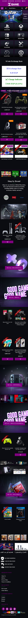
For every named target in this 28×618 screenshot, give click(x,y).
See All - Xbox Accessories (13, 423)
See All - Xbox (13, 297)
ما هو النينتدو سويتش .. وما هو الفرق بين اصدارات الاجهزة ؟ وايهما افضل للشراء (6, 552)
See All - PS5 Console (13, 268)
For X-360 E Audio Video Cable (7, 108)
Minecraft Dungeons (7, 519)
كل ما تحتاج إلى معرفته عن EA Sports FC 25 (21, 552)
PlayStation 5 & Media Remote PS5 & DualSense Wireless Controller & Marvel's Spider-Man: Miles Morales (20, 238)
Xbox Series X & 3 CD (20, 322)
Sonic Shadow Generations (21, 159)
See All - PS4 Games (13, 494)
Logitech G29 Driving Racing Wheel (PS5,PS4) (7, 236)
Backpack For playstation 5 (7, 134)
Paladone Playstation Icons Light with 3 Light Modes (21, 108)
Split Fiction (6, 159)
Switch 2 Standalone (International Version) (7, 350)
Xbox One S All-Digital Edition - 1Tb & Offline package (7, 323)
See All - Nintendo (13, 385)
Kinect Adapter (20, 448)
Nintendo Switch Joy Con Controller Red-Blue (21, 134)
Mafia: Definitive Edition (20, 519)
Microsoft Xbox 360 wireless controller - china (7, 449)
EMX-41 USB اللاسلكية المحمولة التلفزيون (20, 350)
